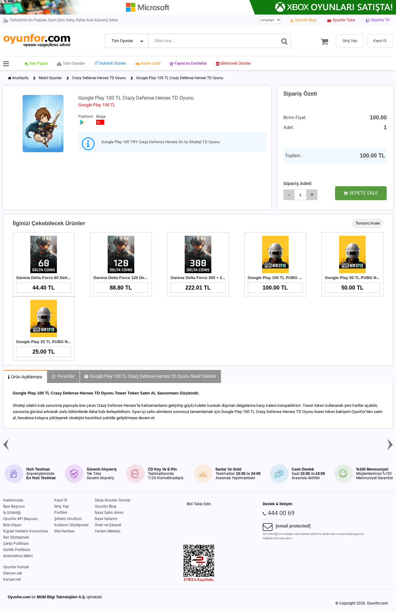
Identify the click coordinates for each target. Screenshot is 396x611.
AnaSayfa (20, 78)
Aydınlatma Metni (18, 556)
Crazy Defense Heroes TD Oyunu (99, 78)
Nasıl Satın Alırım (109, 512)
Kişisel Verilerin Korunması (25, 531)
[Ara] (284, 41)
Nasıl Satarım (106, 519)
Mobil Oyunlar (50, 78)
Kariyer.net (12, 579)
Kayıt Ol (60, 500)
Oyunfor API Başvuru (20, 519)
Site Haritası (64, 531)
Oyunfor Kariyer (16, 567)
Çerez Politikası (16, 543)
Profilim (60, 512)
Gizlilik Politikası (16, 550)
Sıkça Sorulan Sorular (113, 500)
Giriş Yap (61, 506)
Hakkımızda (13, 500)
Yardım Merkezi (107, 531)
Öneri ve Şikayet (108, 525)
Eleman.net (12, 573)
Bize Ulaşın (12, 525)
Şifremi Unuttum (68, 519)
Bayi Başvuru (14, 506)
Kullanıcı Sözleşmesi (71, 525)
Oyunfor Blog (105, 506)
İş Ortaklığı (12, 512)
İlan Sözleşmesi (16, 537)
